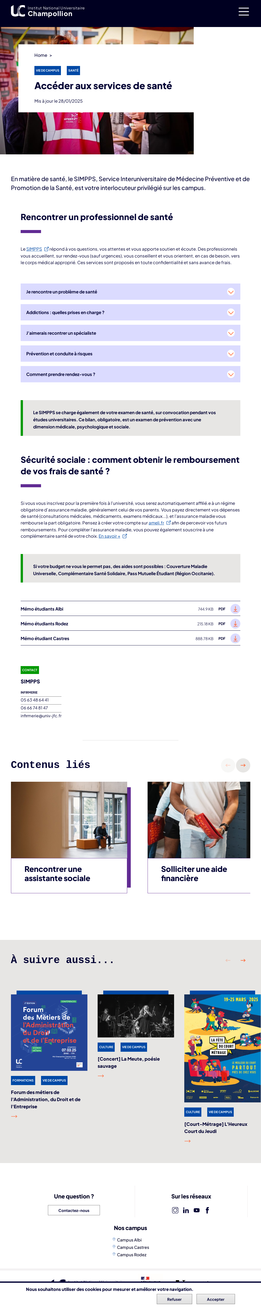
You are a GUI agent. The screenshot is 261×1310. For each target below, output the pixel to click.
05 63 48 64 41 (35, 700)
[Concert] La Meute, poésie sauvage (129, 1062)
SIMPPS (34, 249)
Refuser (174, 1300)
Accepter (216, 1300)
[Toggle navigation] (243, 11)
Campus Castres (133, 1247)
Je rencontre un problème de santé (61, 291)
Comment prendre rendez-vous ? (60, 374)
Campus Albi (129, 1240)
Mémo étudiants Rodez (44, 623)
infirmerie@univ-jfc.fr (41, 715)
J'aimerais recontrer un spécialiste (61, 333)
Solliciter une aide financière (194, 873)
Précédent (228, 765)
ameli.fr (156, 522)
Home (40, 55)
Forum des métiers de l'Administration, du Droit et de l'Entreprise (46, 1099)
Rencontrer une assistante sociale (57, 873)
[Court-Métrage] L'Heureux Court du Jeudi (215, 1127)
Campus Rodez (131, 1254)
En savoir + (109, 536)
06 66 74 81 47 (34, 707)
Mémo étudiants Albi (42, 609)
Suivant (243, 765)
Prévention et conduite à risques (59, 353)
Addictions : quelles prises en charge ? (65, 312)
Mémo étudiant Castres (45, 638)
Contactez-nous (73, 1210)
